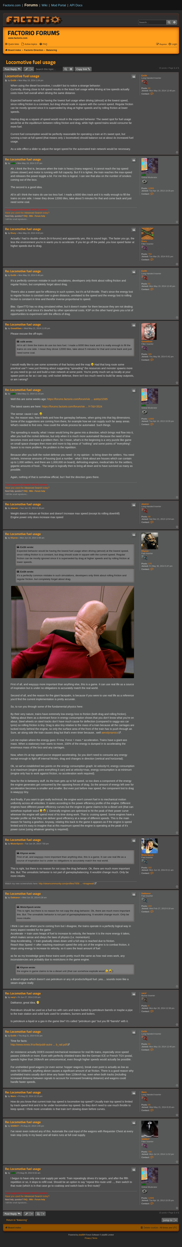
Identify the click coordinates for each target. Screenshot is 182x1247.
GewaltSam (146, 341)
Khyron (145, 551)
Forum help (40, 216)
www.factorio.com (17, 38)
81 (149, 88)
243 (150, 906)
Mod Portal (58, 5)
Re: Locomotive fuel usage (23, 159)
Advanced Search (33, 213)
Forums (31, 5)
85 (149, 1105)
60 (149, 517)
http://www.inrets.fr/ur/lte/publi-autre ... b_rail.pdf (39, 1044)
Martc (144, 1092)
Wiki (44, 5)
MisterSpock (147, 855)
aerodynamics (110, 732)
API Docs (76, 5)
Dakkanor (146, 893)
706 (150, 1152)
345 (150, 354)
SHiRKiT (145, 1139)
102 (150, 867)
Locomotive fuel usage (31, 62)
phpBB (81, 1235)
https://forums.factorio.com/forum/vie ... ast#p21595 (77, 399)
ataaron (145, 504)
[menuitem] (29, 44)
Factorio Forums (34, 33)
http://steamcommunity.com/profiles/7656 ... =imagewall (66, 883)
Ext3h (144, 75)
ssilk (143, 175)
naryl (143, 993)
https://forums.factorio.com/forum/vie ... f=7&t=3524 (72, 406)
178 (150, 563)
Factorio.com (12, 5)
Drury (144, 241)
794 (150, 254)
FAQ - (26, 216)
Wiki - (31, 216)
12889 (151, 188)
